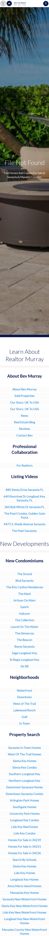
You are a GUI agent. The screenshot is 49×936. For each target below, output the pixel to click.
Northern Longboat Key (24, 780)
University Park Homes (24, 813)
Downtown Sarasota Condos (24, 794)
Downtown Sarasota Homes (24, 787)
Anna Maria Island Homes (24, 886)
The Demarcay (24, 633)
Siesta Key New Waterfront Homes (24, 906)
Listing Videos (24, 476)
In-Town (24, 723)
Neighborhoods (24, 677)
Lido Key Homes (24, 873)
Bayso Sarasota (24, 646)
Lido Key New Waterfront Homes (24, 912)
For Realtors (25, 465)
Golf (24, 717)
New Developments (24, 543)
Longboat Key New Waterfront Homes (24, 921)
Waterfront (24, 690)
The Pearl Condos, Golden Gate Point (24, 515)
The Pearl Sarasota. (24, 530)
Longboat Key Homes (24, 879)
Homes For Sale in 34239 (24, 840)
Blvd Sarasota (24, 580)
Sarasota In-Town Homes (24, 747)
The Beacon (24, 640)
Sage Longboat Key (24, 653)
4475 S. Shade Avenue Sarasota (24, 524)
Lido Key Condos (24, 833)
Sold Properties (24, 395)
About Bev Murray (24, 389)
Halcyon (24, 613)
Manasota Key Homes (24, 892)
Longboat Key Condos (24, 820)
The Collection (24, 620)
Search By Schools (24, 859)
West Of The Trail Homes (24, 754)
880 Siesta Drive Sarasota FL (24, 489)
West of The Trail (24, 703)
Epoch (24, 607)
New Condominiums (24, 560)
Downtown (24, 697)
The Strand (24, 574)
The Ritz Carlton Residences (24, 587)
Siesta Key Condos (24, 767)
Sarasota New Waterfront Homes (24, 899)
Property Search (24, 734)
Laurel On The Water (24, 626)
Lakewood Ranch (24, 710)
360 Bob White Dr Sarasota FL (24, 507)
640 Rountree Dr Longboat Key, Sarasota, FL (24, 498)
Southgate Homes (24, 807)
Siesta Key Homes (24, 761)
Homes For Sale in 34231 (24, 846)
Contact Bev (24, 435)
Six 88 (24, 666)
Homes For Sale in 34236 (24, 853)
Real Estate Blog (24, 422)
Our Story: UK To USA (24, 402)
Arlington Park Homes (24, 800)
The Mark (24, 593)
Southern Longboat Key (24, 774)
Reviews (24, 428)
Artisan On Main (24, 600)
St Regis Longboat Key (24, 659)
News (24, 415)
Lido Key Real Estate (24, 826)
